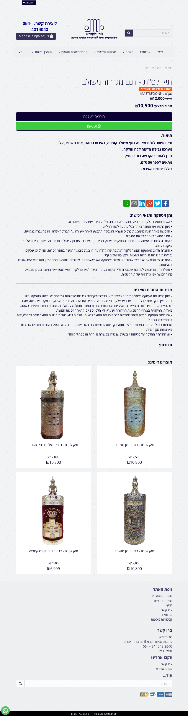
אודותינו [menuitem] (145, 52)
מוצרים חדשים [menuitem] (163, 600)
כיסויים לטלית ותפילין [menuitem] (73, 52)
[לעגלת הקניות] (36, 36)
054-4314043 (153, 645)
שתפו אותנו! (164, 668)
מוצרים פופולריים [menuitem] (161, 595)
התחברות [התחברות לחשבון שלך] (29, 2)
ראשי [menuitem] (160, 52)
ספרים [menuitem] (128, 52)
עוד (22, 52)
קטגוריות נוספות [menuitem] (161, 618)
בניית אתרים (76, 713)
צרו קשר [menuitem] (166, 609)
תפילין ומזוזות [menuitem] (42, 52)
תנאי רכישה (164, 650)
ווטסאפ (94, 126)
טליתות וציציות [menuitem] (105, 52)
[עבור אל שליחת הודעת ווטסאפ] (5, 710)
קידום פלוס (87, 713)
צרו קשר (166, 663)
